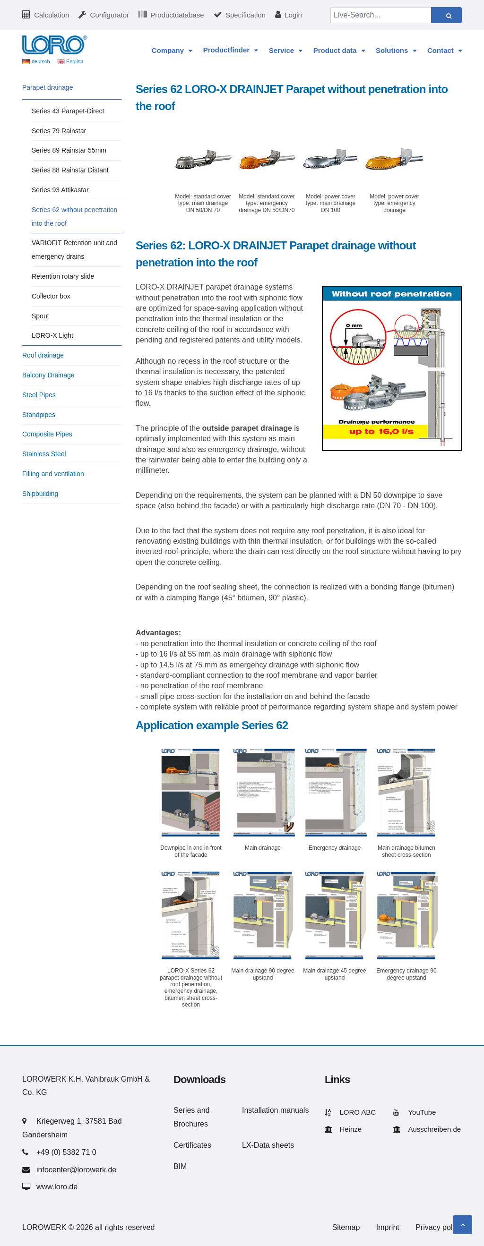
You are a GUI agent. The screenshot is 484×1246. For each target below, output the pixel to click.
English (74, 61)
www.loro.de (57, 1187)
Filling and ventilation (53, 474)
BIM (180, 1166)
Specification (245, 15)
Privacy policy (438, 1227)
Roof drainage (43, 355)
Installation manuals (275, 1110)
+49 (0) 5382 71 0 (66, 1152)
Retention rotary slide (63, 276)
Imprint (387, 1227)
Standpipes (38, 414)
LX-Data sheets (268, 1145)
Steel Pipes (39, 395)
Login (293, 15)
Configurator (110, 15)
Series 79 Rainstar (59, 131)
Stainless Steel (44, 454)
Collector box (51, 296)
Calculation (51, 15)
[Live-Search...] (381, 15)
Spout (40, 316)
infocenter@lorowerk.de (76, 1170)
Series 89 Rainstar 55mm (69, 150)
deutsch (41, 61)
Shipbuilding (40, 493)
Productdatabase (177, 15)
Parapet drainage (47, 87)
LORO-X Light (52, 335)
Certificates (192, 1145)
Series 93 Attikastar (60, 190)
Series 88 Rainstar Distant (70, 170)
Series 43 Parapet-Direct (68, 111)
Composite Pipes (47, 434)
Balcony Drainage (48, 375)
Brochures (190, 1124)
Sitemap (346, 1227)
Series (184, 1110)
